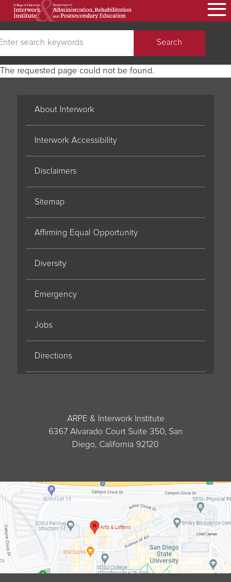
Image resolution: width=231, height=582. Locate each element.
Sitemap (49, 202)
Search (169, 42)
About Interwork (64, 109)
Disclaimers (55, 171)
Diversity (50, 263)
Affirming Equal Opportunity (86, 232)
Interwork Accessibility (75, 140)
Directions (53, 356)
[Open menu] (215, 10)
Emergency (55, 294)
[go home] (73, 11)
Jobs (43, 325)
